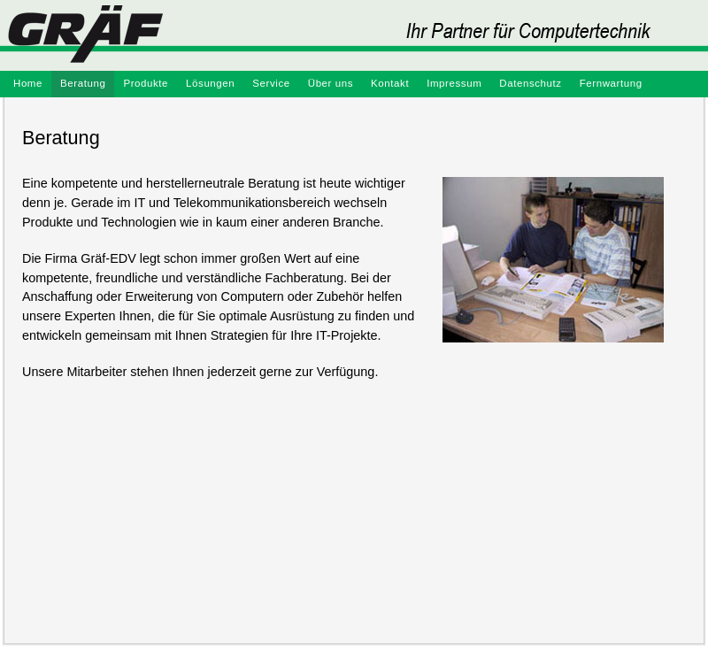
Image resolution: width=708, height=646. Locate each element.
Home (27, 83)
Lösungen (210, 83)
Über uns (330, 83)
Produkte (145, 83)
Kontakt (390, 83)
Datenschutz (530, 83)
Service (270, 83)
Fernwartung (611, 83)
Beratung (82, 83)
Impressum (454, 83)
